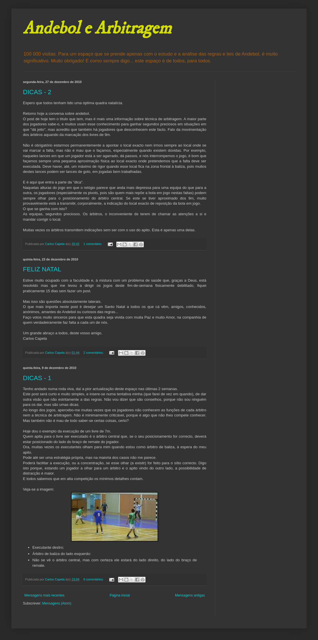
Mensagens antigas (190, 595)
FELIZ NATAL (42, 269)
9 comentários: (94, 579)
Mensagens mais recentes (44, 595)
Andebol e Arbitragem (97, 28)
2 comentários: (94, 352)
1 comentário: (93, 244)
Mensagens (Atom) (56, 603)
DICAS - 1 (37, 378)
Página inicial (120, 595)
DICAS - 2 (37, 92)
